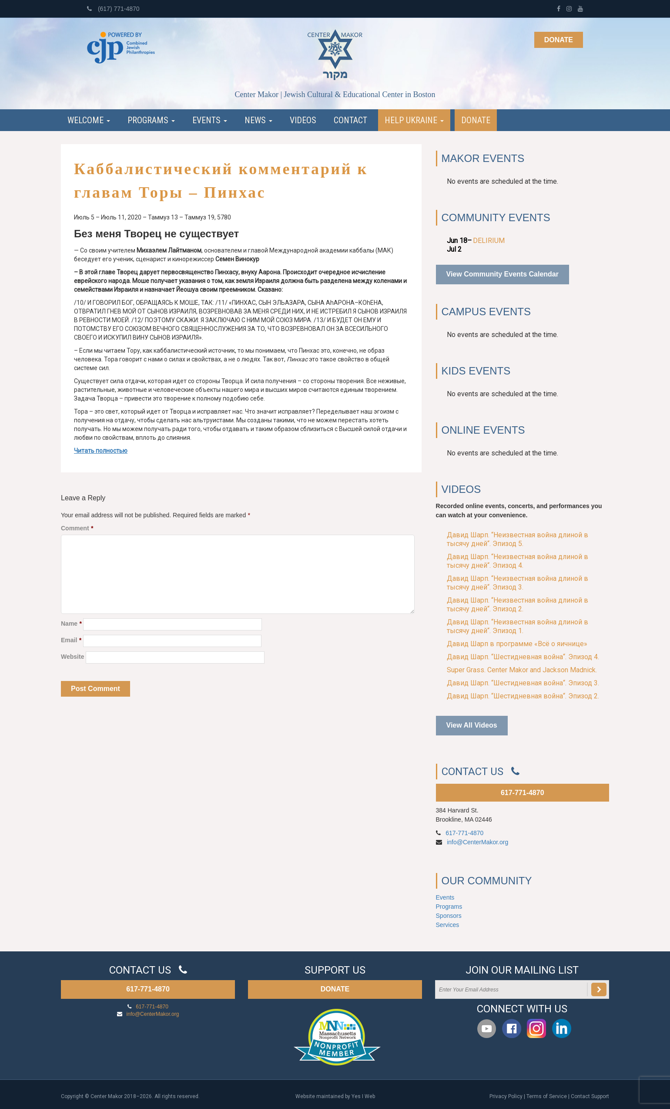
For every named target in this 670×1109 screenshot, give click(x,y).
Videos (303, 120)
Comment (77, 528)
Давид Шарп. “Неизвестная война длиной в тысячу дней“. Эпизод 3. (517, 582)
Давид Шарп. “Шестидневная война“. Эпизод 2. (523, 696)
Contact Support (590, 1096)
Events (209, 120)
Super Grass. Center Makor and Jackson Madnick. (522, 670)
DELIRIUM (489, 240)
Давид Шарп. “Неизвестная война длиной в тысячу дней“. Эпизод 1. (517, 626)
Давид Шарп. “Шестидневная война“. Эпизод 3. (523, 683)
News (258, 120)
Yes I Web (363, 1096)
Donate (558, 40)
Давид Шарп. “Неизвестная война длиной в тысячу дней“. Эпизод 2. (517, 604)
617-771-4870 (522, 792)
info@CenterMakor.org (477, 842)
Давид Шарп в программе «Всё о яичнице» (517, 644)
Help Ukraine (414, 120)
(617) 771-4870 (113, 8)
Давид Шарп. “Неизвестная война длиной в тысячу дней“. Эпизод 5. (517, 539)
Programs (151, 120)
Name (71, 623)
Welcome (88, 120)
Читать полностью (100, 450)
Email (71, 640)
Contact (350, 120)
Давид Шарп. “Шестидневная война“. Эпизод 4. (523, 657)
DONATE (335, 989)
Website (72, 656)
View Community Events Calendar (502, 274)
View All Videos (471, 725)
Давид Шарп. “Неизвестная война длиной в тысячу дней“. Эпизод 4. (517, 561)
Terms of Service (546, 1096)
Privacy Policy (506, 1096)
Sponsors (449, 915)
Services (447, 924)
